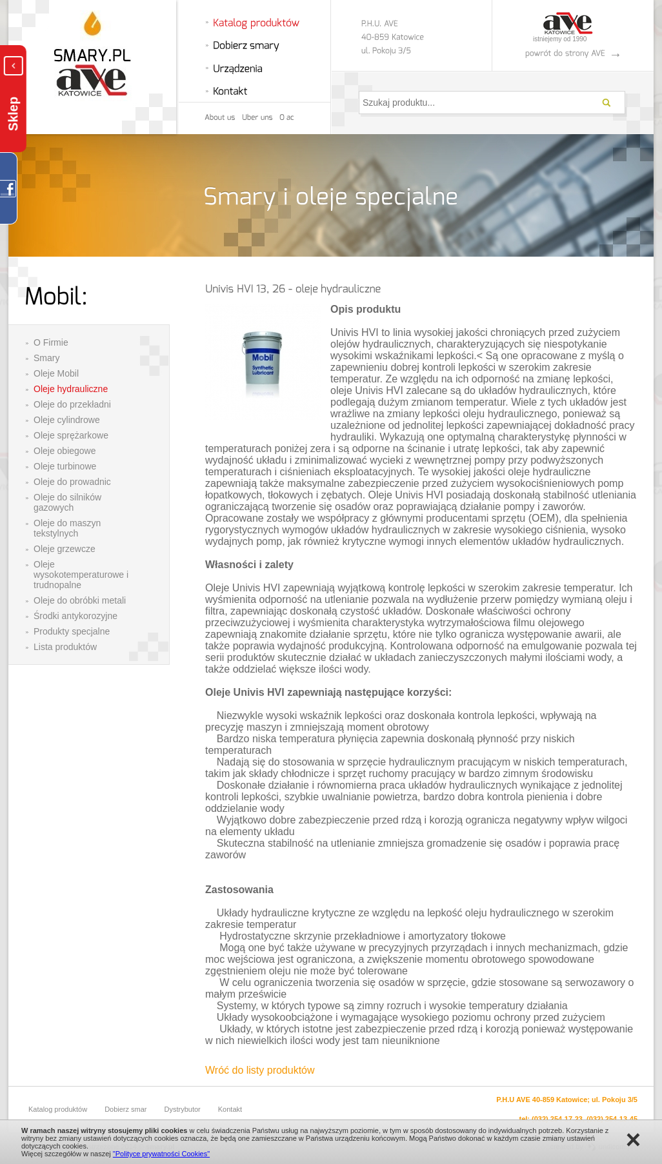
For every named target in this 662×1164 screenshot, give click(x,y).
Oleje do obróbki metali (80, 600)
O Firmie (51, 342)
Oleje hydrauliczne (71, 389)
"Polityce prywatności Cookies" (161, 1154)
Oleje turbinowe (65, 466)
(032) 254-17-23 (557, 1119)
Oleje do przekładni (72, 404)
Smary (46, 358)
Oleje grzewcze (64, 549)
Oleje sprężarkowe (71, 435)
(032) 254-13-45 (612, 1119)
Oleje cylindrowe (67, 420)
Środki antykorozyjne (75, 616)
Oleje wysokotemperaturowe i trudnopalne (81, 574)
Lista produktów (65, 647)
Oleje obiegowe (65, 451)
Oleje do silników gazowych (67, 502)
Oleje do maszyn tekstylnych (67, 528)
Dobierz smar (125, 1109)
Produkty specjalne (72, 631)
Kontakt (230, 1109)
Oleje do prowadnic (72, 482)
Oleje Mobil (56, 373)
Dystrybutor (183, 1109)
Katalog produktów (57, 1109)
